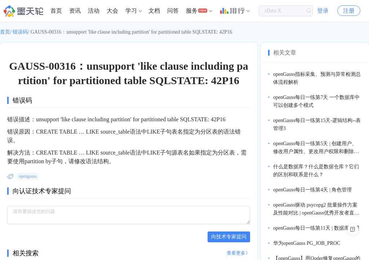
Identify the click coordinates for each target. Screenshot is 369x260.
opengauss (28, 176)
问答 (173, 11)
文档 (154, 11)
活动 (93, 11)
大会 (112, 11)
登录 (323, 11)
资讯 (75, 11)
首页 (56, 11)
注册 (349, 11)
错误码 (20, 32)
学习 (131, 11)
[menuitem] (56, 11)
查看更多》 (238, 253)
